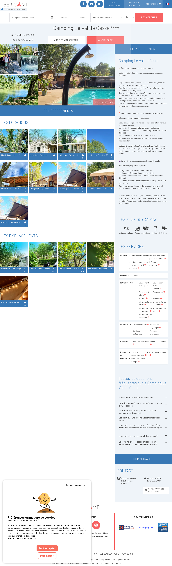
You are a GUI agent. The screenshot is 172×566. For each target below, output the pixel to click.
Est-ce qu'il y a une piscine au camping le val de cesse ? (143, 418)
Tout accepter (47, 548)
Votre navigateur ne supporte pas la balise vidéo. (47, 500)
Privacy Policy (95, 563)
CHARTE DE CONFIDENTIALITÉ (106, 554)
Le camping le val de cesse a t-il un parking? (143, 436)
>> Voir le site (105, 40)
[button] (132, 259)
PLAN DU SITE (127, 554)
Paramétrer (47, 555)
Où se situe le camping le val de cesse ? (143, 397)
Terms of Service (110, 563)
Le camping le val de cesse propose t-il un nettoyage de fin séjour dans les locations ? (143, 442)
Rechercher (149, 17)
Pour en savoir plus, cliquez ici (22, 538)
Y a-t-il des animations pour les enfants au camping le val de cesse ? (143, 411)
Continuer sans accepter (76, 485)
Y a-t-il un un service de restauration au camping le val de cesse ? (143, 404)
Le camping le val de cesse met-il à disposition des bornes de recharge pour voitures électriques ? (143, 427)
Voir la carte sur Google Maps (154, 490)
